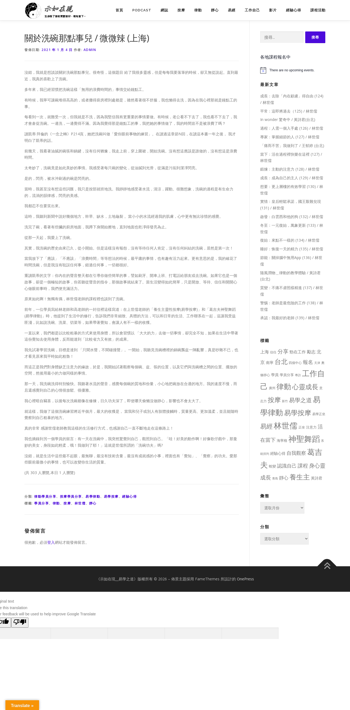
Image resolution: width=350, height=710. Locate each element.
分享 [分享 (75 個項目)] (283, 351)
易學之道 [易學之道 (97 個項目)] (300, 400)
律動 (198, 10)
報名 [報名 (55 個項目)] (308, 362)
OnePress (245, 578)
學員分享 (41, 503)
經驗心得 (293, 10)
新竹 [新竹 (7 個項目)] (285, 401)
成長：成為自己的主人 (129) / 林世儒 (291, 177)
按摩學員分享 (71, 496)
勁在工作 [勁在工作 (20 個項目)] (297, 351)
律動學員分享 (45, 496)
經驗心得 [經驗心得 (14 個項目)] (277, 453)
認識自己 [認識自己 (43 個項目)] (287, 465)
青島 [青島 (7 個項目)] (275, 478)
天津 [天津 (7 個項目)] (317, 363)
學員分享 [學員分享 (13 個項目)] (287, 374)
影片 (273, 10)
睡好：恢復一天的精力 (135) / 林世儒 (291, 248)
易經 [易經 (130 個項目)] (266, 426)
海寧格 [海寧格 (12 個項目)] (282, 440)
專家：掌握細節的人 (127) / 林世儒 (289, 136)
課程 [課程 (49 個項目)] (303, 465)
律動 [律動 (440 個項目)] (283, 386)
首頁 (119, 10)
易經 (232, 10)
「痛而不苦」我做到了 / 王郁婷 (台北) (292, 145)
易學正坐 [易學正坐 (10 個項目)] (318, 414)
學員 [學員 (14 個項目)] (275, 374)
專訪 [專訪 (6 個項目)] (298, 375)
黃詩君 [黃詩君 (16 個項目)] (316, 478)
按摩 (181, 10)
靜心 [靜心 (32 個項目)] (283, 478)
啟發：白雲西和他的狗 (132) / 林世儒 (291, 216)
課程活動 (318, 10)
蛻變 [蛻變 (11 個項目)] (272, 466)
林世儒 (80, 503)
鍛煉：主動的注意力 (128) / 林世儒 (289, 169)
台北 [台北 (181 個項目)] (281, 361)
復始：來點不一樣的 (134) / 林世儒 (289, 240)
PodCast (141, 10)
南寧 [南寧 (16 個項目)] (269, 362)
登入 (51, 542)
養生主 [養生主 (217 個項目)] (299, 476)
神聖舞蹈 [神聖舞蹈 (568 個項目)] (304, 438)
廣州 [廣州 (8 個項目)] (272, 388)
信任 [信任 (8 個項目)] (273, 352)
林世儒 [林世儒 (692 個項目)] (285, 425)
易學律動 (92, 496)
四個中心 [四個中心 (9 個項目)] (295, 362)
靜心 (215, 10)
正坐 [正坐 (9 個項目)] (301, 427)
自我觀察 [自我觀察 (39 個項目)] (296, 453)
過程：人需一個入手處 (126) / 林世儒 (291, 128)
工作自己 (252, 10)
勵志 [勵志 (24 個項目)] (311, 352)
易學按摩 (111, 496)
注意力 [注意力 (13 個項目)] (311, 427)
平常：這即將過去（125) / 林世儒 (288, 111)
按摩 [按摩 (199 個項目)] (274, 399)
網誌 (164, 10)
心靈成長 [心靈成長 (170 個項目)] (305, 386)
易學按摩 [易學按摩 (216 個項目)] (297, 412)
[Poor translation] (19, 623)
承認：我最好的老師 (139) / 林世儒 (289, 317)
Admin (90, 49)
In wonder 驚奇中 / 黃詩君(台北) (287, 119)
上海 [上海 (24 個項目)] (264, 352)
